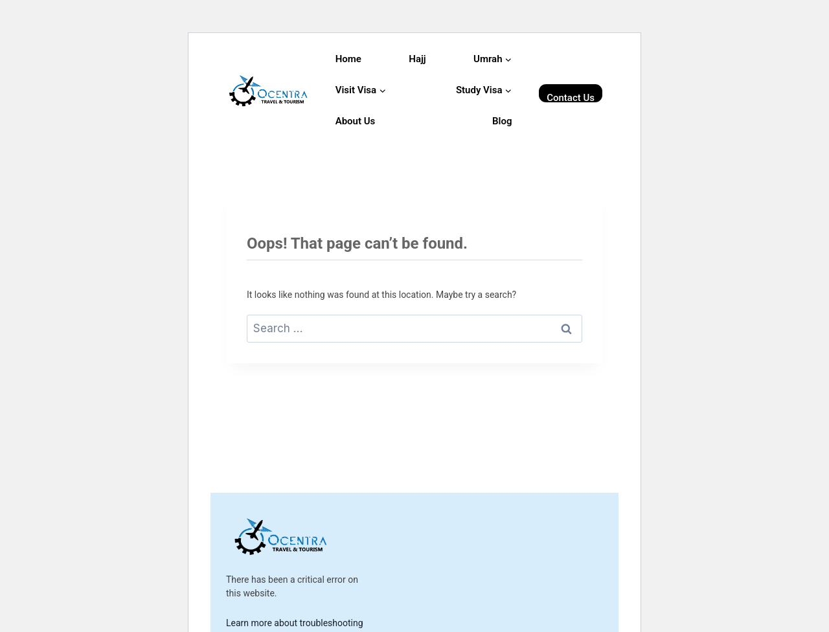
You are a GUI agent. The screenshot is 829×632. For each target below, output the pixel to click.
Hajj (417, 59)
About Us (355, 121)
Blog (502, 121)
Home (348, 59)
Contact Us (571, 97)
